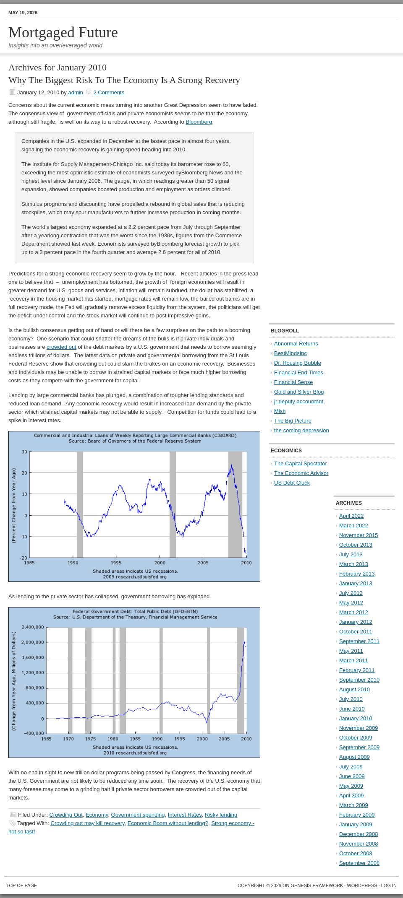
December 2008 (358, 834)
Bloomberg (199, 122)
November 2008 (358, 844)
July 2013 (351, 554)
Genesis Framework (317, 885)
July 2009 (351, 766)
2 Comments (108, 92)
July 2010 (351, 699)
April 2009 (351, 795)
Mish (279, 411)
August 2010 (354, 689)
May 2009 (351, 786)
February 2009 (357, 815)
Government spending (138, 815)
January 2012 (355, 622)
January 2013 (355, 583)
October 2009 (355, 737)
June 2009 (352, 776)
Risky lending (221, 815)
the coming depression (301, 430)
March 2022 (353, 525)
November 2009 (358, 728)
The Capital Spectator (300, 463)
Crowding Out (65, 815)
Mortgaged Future (63, 32)
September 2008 (359, 863)
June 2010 (352, 709)
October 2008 (355, 853)
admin (75, 92)
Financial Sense (293, 382)
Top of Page (21, 885)
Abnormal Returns (296, 343)
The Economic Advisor (301, 473)
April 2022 (351, 516)
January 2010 (355, 718)
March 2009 (353, 805)
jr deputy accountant (298, 401)
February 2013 (357, 574)
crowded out (61, 347)
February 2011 (357, 670)
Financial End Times (298, 372)
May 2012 (351, 603)
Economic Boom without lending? (168, 823)
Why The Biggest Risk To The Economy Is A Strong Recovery (124, 80)
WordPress (362, 885)
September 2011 (359, 641)
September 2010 (359, 680)
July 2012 (351, 593)
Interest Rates (185, 815)
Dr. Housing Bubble (297, 363)
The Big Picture (292, 421)
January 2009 (355, 824)
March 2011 (353, 660)
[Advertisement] (295, 189)
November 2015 (358, 535)
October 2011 (355, 631)
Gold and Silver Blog (299, 392)
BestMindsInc (290, 353)
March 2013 (353, 564)
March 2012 (353, 612)
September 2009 (359, 747)
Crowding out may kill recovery (88, 823)
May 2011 (351, 651)
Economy (97, 815)
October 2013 (355, 545)
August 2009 (354, 757)
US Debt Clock (292, 483)
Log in (389, 885)
